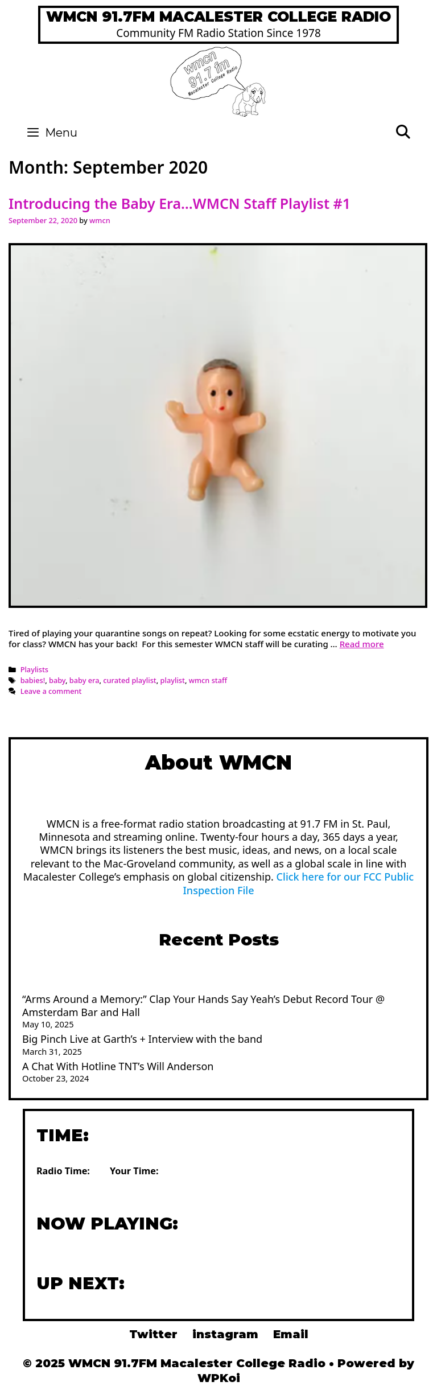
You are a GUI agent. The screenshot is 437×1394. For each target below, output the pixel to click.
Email (290, 1334)
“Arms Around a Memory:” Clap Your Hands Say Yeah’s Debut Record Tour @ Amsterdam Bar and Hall (203, 1005)
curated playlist (129, 680)
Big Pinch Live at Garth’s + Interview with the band (142, 1039)
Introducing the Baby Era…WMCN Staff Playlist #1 (180, 203)
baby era (84, 680)
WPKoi (218, 1378)
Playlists (34, 669)
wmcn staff (208, 680)
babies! (33, 680)
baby (57, 680)
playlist (172, 680)
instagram (225, 1334)
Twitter (153, 1334)
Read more (362, 643)
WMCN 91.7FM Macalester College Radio (218, 16)
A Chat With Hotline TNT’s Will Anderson (118, 1066)
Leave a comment (51, 691)
